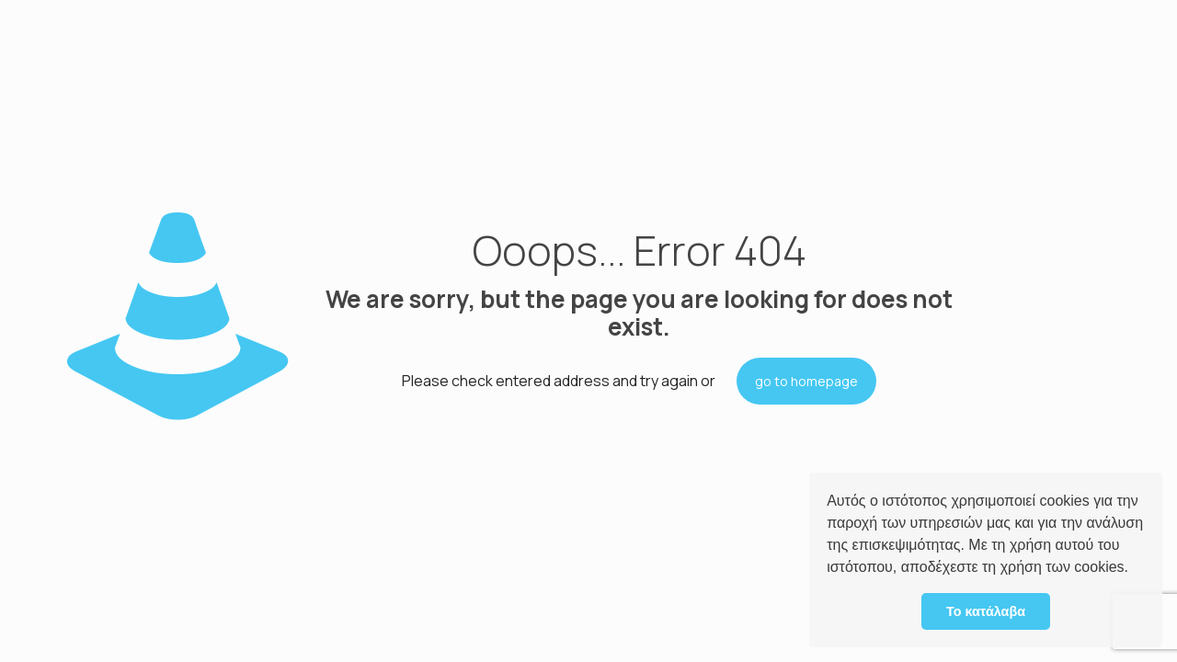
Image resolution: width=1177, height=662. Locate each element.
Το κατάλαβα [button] (985, 611)
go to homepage (806, 381)
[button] (1134, 569)
